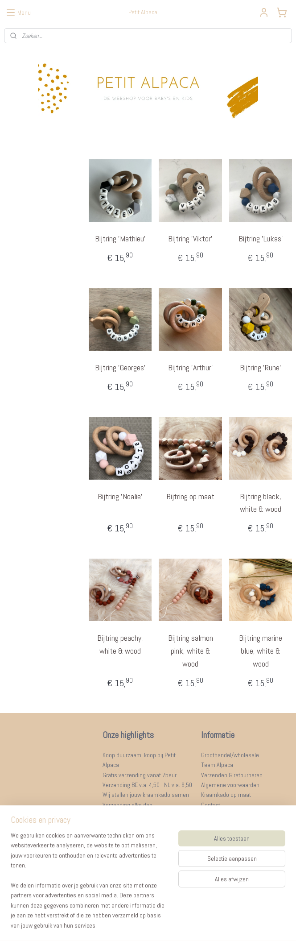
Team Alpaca (217, 765)
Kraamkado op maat (226, 795)
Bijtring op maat (190, 496)
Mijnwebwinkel (230, 924)
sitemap (120, 924)
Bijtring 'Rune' (260, 367)
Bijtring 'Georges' (120, 367)
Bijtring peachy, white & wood (120, 644)
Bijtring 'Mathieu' (120, 238)
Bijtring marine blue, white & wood (260, 651)
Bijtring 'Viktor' (190, 238)
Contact (210, 805)
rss (136, 924)
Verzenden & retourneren (232, 775)
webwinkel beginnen (164, 924)
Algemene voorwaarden (230, 785)
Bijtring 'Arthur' (190, 367)
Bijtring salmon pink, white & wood (190, 651)
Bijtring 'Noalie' (120, 496)
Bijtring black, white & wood (260, 502)
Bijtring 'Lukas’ (260, 238)
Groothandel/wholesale (230, 755)
